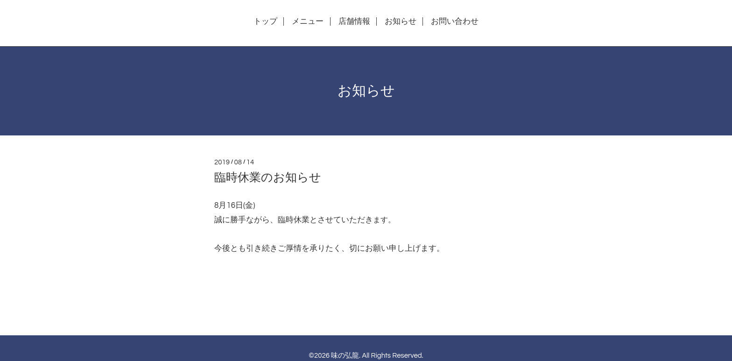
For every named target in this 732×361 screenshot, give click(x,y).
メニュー (308, 21)
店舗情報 (354, 21)
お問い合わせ (455, 21)
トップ (265, 21)
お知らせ (400, 21)
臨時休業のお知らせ (267, 177)
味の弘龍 (345, 355)
